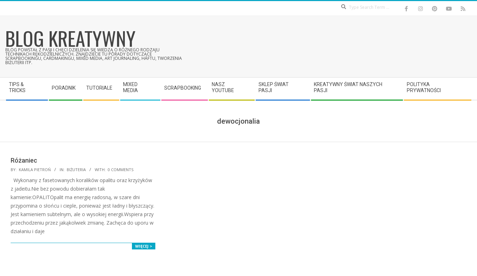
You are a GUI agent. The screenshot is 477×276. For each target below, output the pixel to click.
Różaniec (24, 160)
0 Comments (120, 169)
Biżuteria (76, 169)
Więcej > (143, 246)
